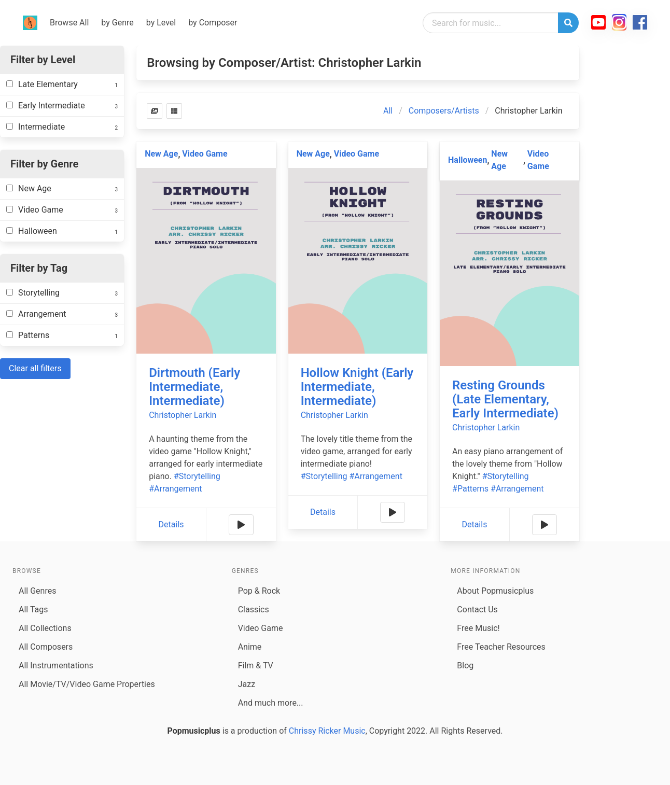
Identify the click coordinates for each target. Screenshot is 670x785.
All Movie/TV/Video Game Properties (87, 684)
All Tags (33, 609)
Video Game (204, 154)
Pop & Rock (259, 591)
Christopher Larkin (182, 415)
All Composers (46, 647)
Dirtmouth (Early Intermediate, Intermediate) (194, 387)
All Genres (37, 591)
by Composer (212, 22)
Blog (465, 665)
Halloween (467, 160)
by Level (161, 22)
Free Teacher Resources (501, 647)
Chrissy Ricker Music (327, 731)
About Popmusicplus (495, 591)
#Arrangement (175, 489)
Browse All (69, 22)
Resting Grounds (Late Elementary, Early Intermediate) (505, 399)
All (388, 111)
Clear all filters (35, 368)
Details (171, 524)
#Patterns (470, 489)
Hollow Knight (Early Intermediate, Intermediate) (357, 387)
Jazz (246, 684)
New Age (161, 154)
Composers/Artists (444, 111)
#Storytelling (197, 476)
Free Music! (478, 628)
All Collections (45, 628)
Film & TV (255, 665)
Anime (250, 647)
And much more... (270, 703)
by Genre (117, 22)
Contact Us (477, 609)
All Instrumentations (56, 665)
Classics (253, 609)
